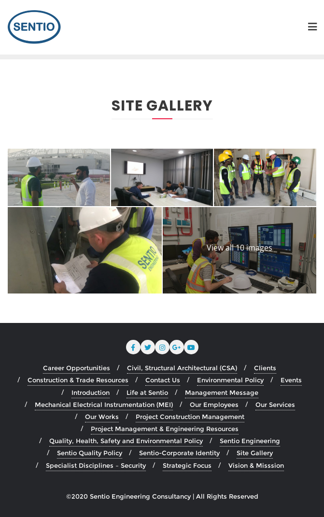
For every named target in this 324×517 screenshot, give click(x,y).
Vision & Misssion (256, 465)
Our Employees (214, 404)
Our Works (102, 416)
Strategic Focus (187, 465)
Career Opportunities (76, 368)
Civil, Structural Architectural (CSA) (182, 368)
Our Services (275, 404)
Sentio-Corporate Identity (179, 453)
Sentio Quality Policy (89, 453)
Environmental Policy (230, 380)
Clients (265, 368)
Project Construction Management (190, 416)
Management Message (221, 392)
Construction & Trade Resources (78, 380)
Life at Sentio (147, 392)
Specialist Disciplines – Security (96, 465)
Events (291, 380)
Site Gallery (255, 453)
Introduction (90, 392)
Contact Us (162, 380)
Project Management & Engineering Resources (165, 429)
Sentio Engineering (250, 441)
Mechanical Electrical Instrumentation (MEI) (104, 404)
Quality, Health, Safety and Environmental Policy (126, 441)
